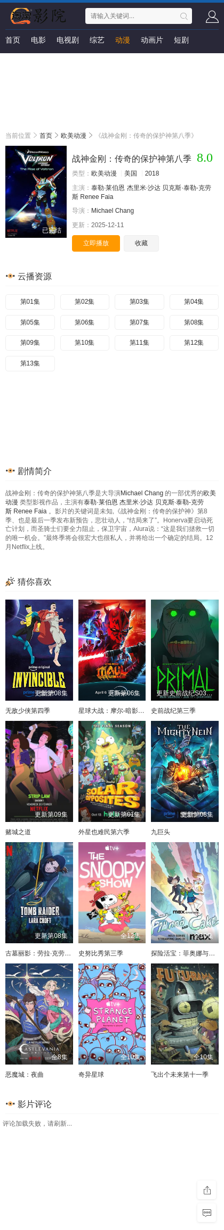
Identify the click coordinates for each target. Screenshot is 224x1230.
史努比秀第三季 (100, 953)
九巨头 (160, 832)
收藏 (141, 243)
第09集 (30, 342)
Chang (124, 210)
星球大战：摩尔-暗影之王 (114, 710)
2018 (152, 173)
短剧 (181, 40)
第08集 (194, 322)
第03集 (139, 301)
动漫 (122, 40)
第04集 (194, 301)
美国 (130, 173)
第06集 (84, 322)
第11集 (139, 342)
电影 (38, 40)
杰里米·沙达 (144, 188)
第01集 (30, 301)
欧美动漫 (73, 135)
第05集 (30, 322)
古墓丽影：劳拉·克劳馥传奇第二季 (54, 953)
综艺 (97, 40)
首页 (12, 40)
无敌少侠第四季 (27, 710)
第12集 (194, 342)
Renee (89, 197)
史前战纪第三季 (173, 710)
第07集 (139, 322)
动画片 (152, 40)
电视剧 (68, 40)
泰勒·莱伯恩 (108, 188)
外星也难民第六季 (104, 832)
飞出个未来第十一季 (180, 1074)
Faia (107, 197)
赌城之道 (18, 832)
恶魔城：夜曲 (24, 1074)
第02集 (84, 301)
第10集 (84, 342)
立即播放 (96, 243)
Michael (102, 210)
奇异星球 (91, 1074)
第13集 (30, 363)
